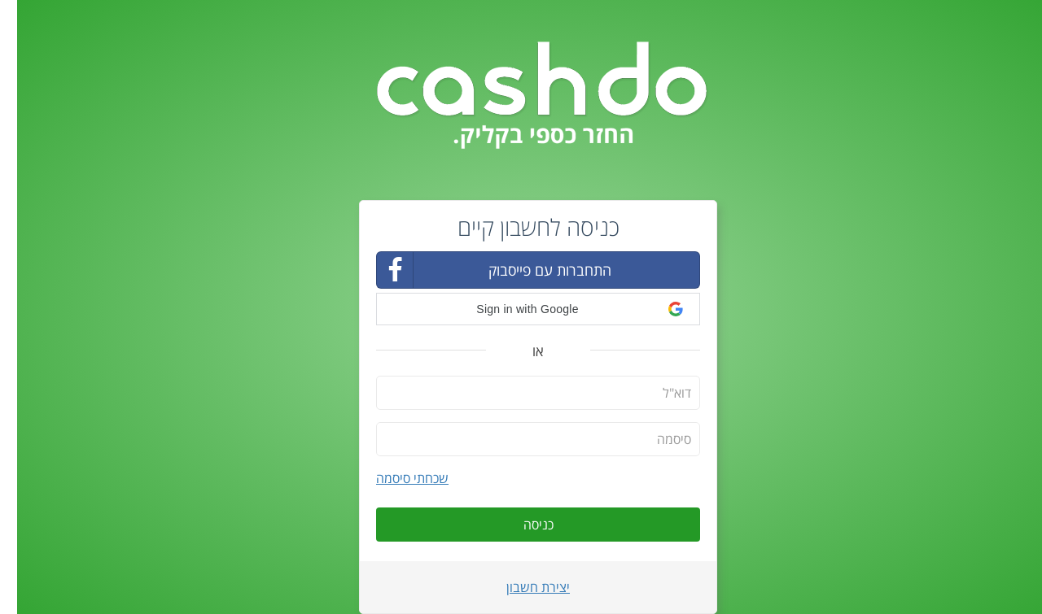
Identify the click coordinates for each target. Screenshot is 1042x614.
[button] (521, 309)
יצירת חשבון (521, 587)
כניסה (521, 524)
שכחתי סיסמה (395, 478)
